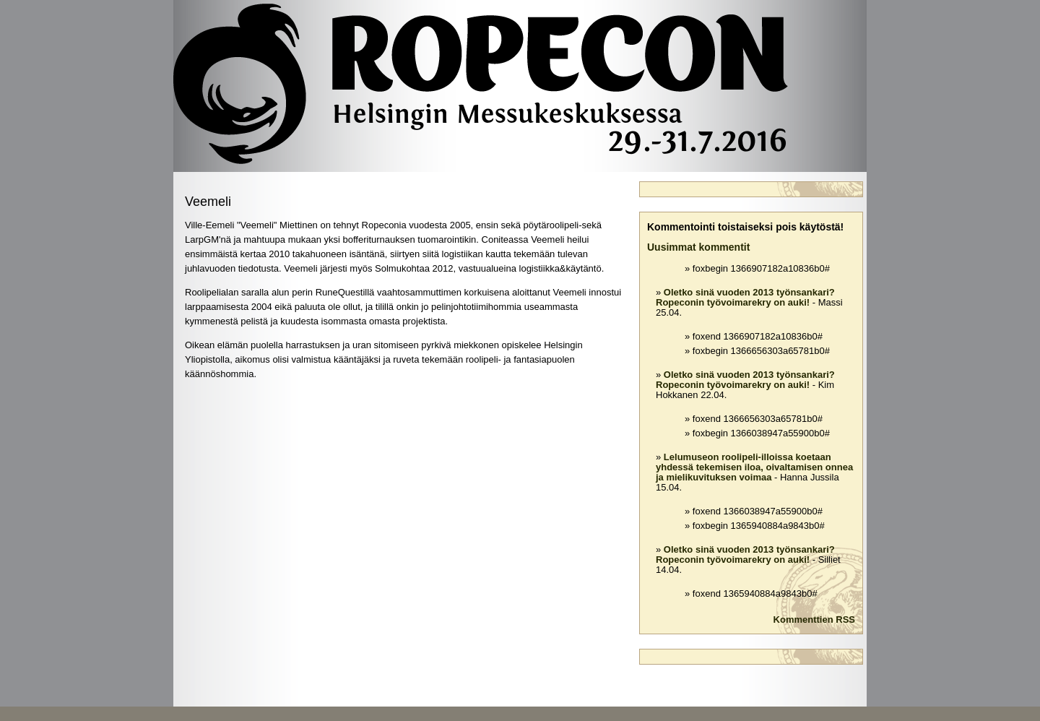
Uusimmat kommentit (698, 247)
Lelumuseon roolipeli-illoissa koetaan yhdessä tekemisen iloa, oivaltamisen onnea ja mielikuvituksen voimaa (754, 467)
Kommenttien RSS (814, 619)
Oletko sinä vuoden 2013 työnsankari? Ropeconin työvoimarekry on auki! (745, 297)
